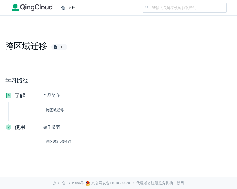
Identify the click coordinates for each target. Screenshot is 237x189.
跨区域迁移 (55, 110)
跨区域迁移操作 (58, 142)
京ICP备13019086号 (69, 183)
